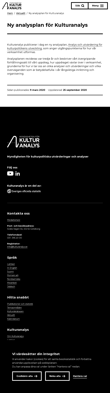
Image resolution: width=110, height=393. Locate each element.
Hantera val (80, 376)
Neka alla (57, 376)
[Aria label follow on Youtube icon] (10, 174)
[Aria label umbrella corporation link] (55, 191)
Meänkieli (12, 282)
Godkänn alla (26, 376)
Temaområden (14, 307)
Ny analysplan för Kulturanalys (46, 13)
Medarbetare (13, 220)
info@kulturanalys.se (17, 246)
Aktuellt (20, 13)
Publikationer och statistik (20, 304)
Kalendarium (13, 319)
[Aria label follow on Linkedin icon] (17, 174)
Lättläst (11, 264)
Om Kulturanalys (15, 336)
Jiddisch (11, 286)
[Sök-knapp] (80, 5)
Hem (10, 13)
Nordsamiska (13, 279)
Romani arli (12, 275)
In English (12, 268)
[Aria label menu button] (98, 5)
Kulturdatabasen (15, 311)
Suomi (10, 271)
